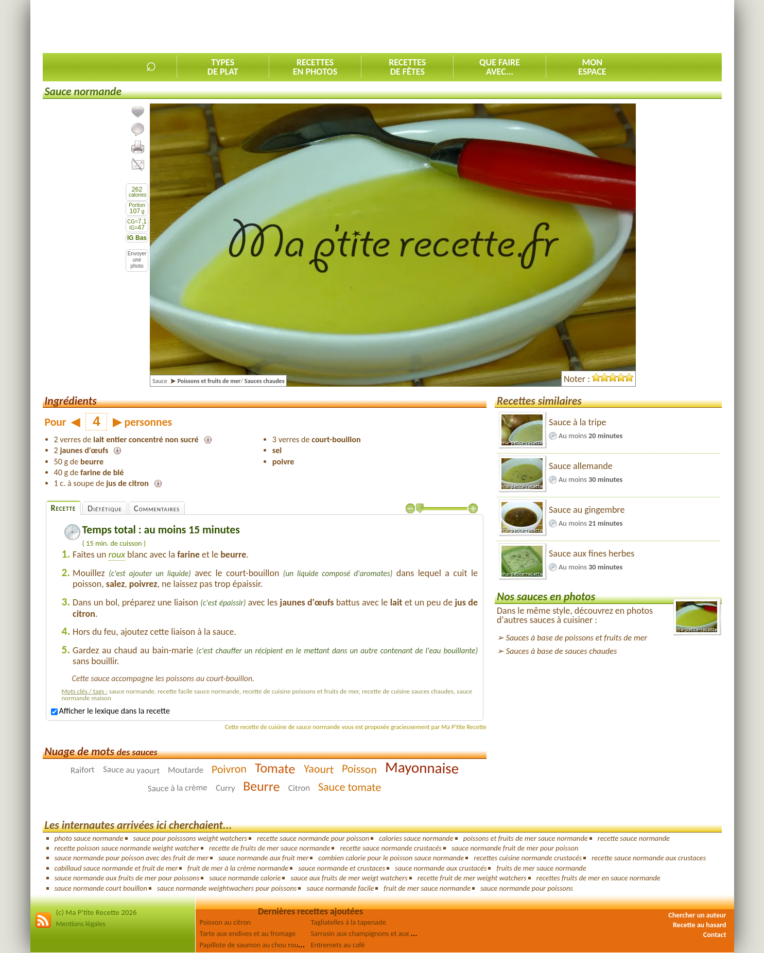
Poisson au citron (225, 922)
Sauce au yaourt (131, 770)
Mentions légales (81, 924)
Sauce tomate (349, 786)
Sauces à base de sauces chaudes (561, 651)
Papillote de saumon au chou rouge (253, 944)
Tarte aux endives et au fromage (248, 933)
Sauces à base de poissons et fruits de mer (576, 638)
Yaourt (318, 769)
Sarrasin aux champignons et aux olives (369, 933)
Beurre (261, 785)
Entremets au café (338, 944)
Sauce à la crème (177, 788)
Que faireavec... (499, 67)
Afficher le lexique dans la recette (110, 711)
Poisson (359, 769)
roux (117, 554)
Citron (299, 788)
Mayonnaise (422, 767)
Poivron (229, 768)
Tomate (275, 768)
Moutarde (185, 770)
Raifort (82, 770)
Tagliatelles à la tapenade (348, 922)
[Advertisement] (534, 26)
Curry (225, 787)
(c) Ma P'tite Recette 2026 (96, 912)
